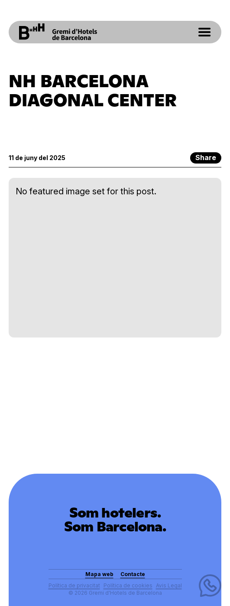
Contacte (132, 574)
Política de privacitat (74, 585)
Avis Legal (169, 585)
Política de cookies (128, 585)
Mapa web (99, 574)
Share (205, 157)
